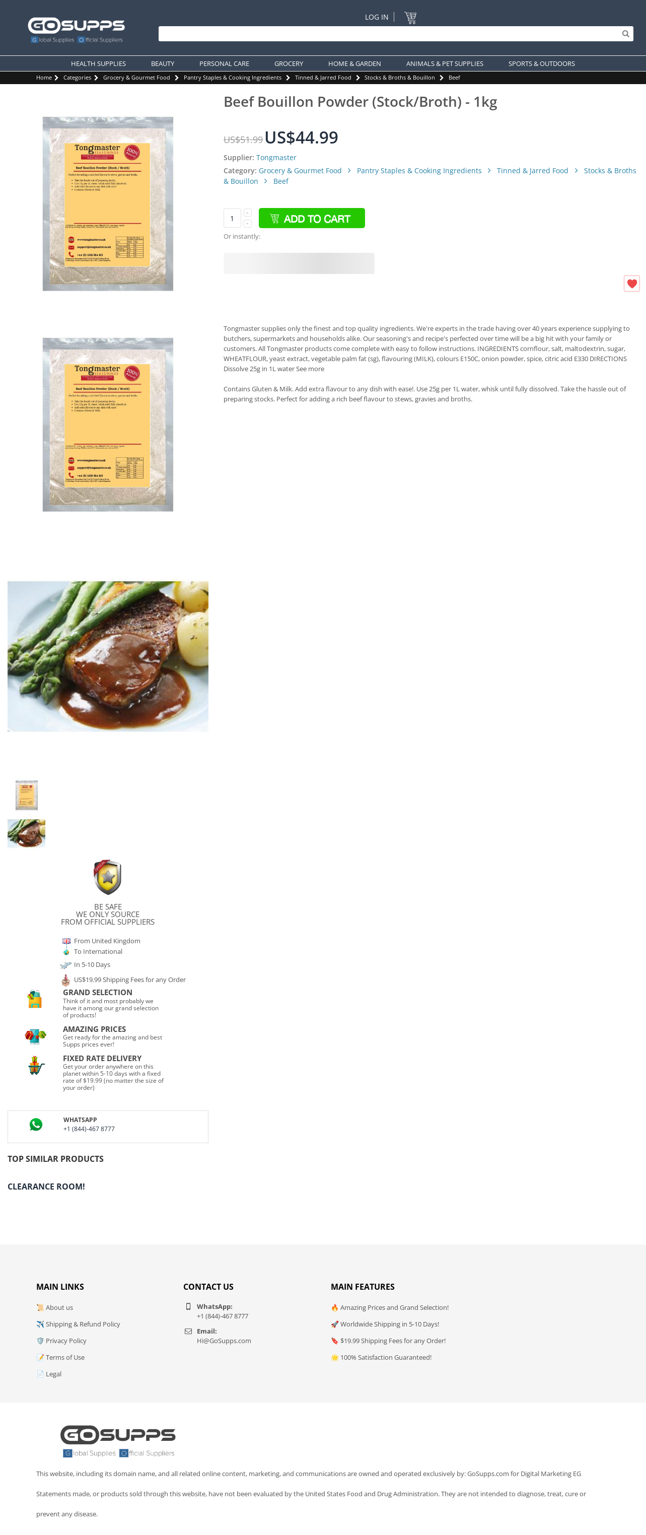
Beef (454, 77)
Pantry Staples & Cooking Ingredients (232, 77)
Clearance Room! (46, 1186)
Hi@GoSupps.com (224, 1340)
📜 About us (54, 1307)
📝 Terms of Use (60, 1357)
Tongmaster (276, 157)
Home (44, 77)
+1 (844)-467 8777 (89, 1129)
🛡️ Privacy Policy (61, 1340)
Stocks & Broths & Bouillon (400, 77)
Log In (377, 17)
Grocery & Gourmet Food (136, 77)
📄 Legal (48, 1373)
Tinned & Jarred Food (323, 77)
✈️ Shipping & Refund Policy (78, 1324)
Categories (77, 77)
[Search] (393, 33)
